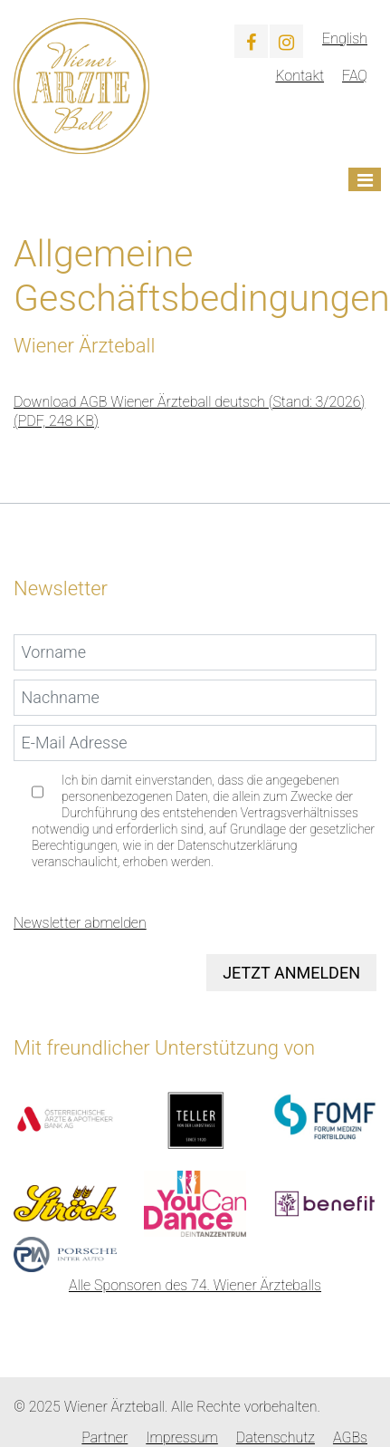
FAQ (354, 75)
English (344, 38)
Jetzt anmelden (291, 972)
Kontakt (299, 75)
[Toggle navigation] (364, 179)
